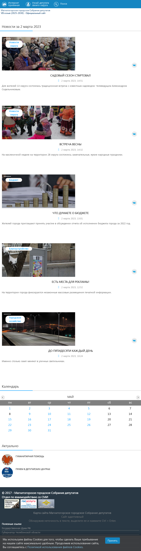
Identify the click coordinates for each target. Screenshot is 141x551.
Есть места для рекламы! (70, 282)
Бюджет (13, 179)
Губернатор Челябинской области (21, 532)
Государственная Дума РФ (16, 528)
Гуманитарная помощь (30, 456)
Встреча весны (70, 144)
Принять (113, 540)
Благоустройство (18, 248)
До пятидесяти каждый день (70, 351)
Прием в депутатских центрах (33, 469)
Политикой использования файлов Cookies (55, 547)
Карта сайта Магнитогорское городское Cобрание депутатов (72, 513)
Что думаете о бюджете (71, 213)
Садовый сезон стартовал (70, 75)
